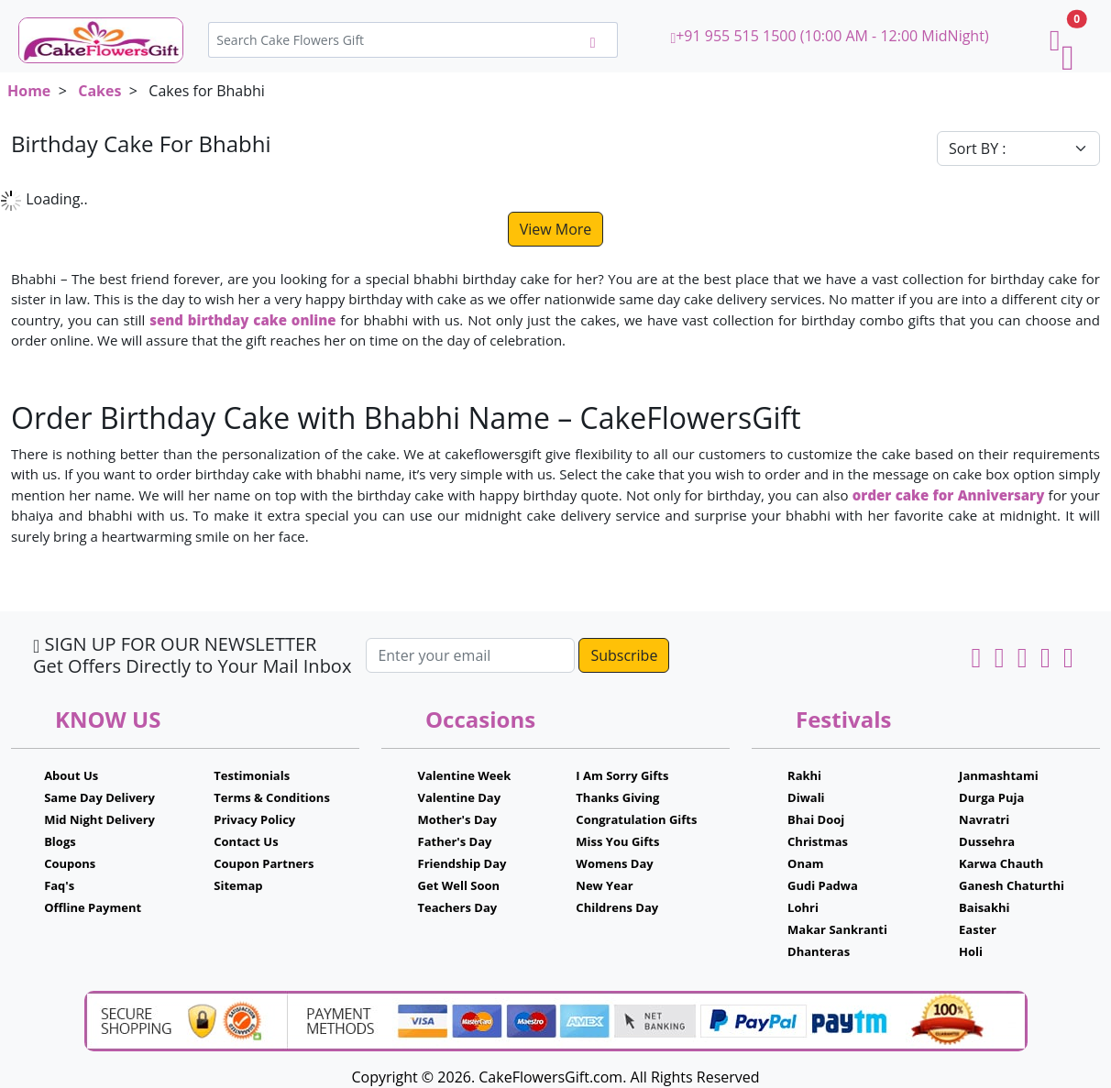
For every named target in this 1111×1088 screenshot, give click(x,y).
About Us (71, 775)
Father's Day (455, 841)
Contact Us (246, 841)
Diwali (806, 797)
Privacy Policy (254, 819)
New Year (604, 885)
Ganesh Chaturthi (1011, 885)
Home (28, 91)
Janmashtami (999, 775)
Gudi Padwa (822, 885)
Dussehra (987, 841)
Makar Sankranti (837, 929)
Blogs (60, 841)
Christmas (817, 841)
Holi (971, 951)
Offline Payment (92, 907)
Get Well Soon (459, 885)
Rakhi (804, 775)
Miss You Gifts (617, 841)
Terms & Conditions (272, 797)
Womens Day (614, 863)
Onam (805, 863)
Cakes (99, 91)
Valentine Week (465, 775)
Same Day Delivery (99, 797)
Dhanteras (818, 951)
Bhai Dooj (815, 819)
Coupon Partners (264, 863)
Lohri (803, 907)
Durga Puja (991, 797)
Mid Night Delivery (99, 819)
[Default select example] (1018, 148)
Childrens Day (617, 907)
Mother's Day (457, 819)
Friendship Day (462, 863)
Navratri (984, 819)
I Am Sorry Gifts (622, 775)
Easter (977, 929)
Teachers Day (458, 907)
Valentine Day (459, 797)
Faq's (59, 885)
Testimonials (252, 775)
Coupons (69, 863)
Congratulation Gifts (636, 819)
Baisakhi (984, 907)
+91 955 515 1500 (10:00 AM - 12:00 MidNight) (829, 36)
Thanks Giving (617, 797)
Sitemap (238, 885)
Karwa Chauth (1001, 863)
